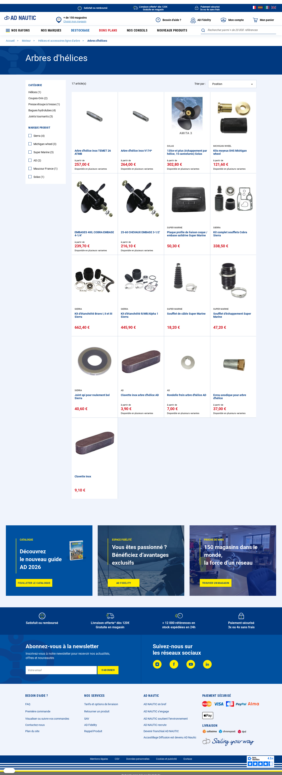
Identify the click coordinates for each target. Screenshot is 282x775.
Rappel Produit (93, 731)
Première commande (37, 711)
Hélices (35, 92)
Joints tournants (41, 117)
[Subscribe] (108, 670)
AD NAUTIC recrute (155, 724)
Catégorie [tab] (35, 85)
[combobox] (238, 30)
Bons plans (108, 31)
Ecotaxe (187, 759)
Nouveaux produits (171, 31)
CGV (117, 759)
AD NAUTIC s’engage (156, 711)
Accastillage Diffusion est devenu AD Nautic (170, 737)
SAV (86, 718)
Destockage (79, 31)
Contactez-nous (35, 724)
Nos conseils (136, 31)
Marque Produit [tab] (39, 128)
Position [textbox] (217, 84)
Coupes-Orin (38, 98)
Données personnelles (137, 759)
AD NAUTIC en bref (155, 704)
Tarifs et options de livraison (101, 704)
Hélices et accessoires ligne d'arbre (59, 41)
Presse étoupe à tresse (44, 104)
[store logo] (20, 18)
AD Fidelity (90, 724)
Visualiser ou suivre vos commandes (47, 718)
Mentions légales (99, 759)
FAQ (27, 704)
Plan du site (32, 731)
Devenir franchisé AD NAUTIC (161, 731)
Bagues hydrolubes (42, 111)
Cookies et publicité (166, 759)
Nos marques (50, 31)
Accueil (10, 41)
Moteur (26, 41)
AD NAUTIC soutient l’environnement (166, 718)
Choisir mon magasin (74, 21)
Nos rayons (18, 31)
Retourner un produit (96, 711)
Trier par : (200, 84)
